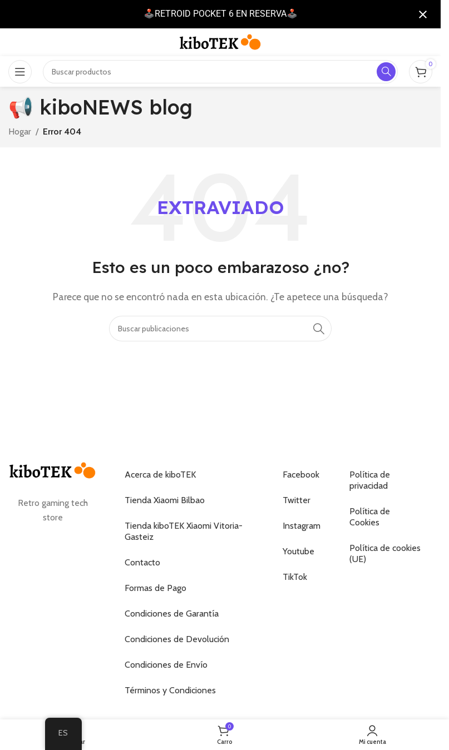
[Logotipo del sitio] (220, 41)
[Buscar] (220, 328)
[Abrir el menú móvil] (20, 72)
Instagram (301, 525)
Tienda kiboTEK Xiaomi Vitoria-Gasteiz (184, 531)
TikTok (295, 577)
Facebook (301, 474)
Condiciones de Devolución (177, 639)
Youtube (298, 551)
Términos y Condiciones (170, 690)
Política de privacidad (369, 480)
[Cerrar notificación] (423, 14)
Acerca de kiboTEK (160, 474)
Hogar (19, 131)
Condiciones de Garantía (172, 613)
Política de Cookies (369, 517)
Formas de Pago (155, 588)
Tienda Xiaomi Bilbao (165, 500)
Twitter (296, 500)
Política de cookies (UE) (385, 553)
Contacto (142, 562)
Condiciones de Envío (166, 664)
